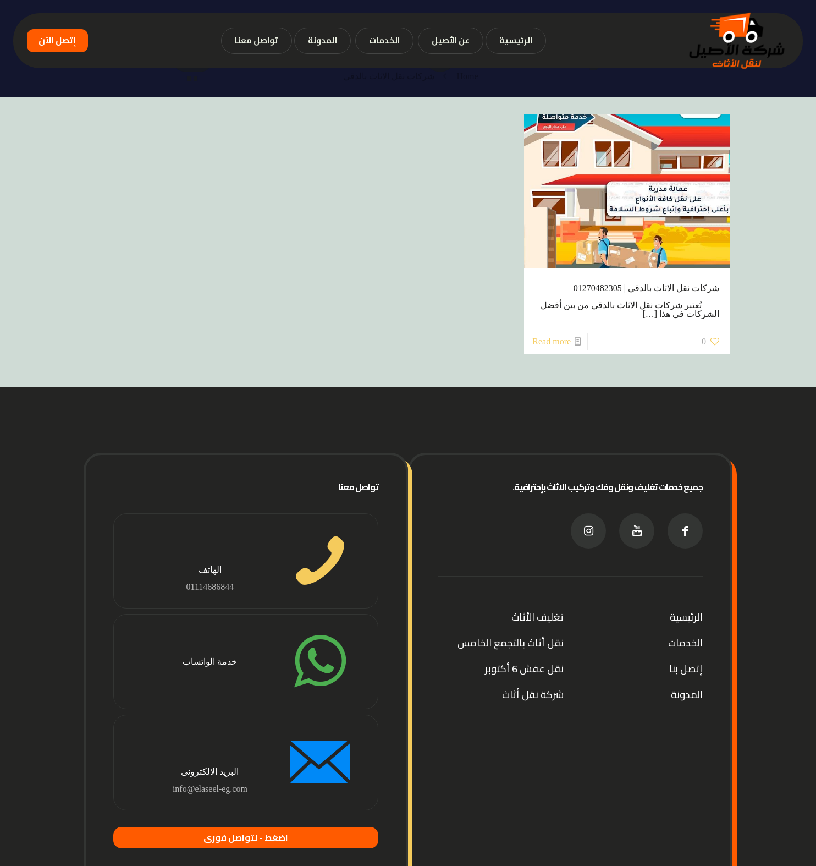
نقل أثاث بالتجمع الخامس (510, 643)
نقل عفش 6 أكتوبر (524, 669)
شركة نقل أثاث (533, 695)
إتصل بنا (686, 669)
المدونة (687, 695)
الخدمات (685, 643)
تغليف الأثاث (537, 617)
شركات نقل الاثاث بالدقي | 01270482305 (646, 288)
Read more (551, 341)
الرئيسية (686, 617)
